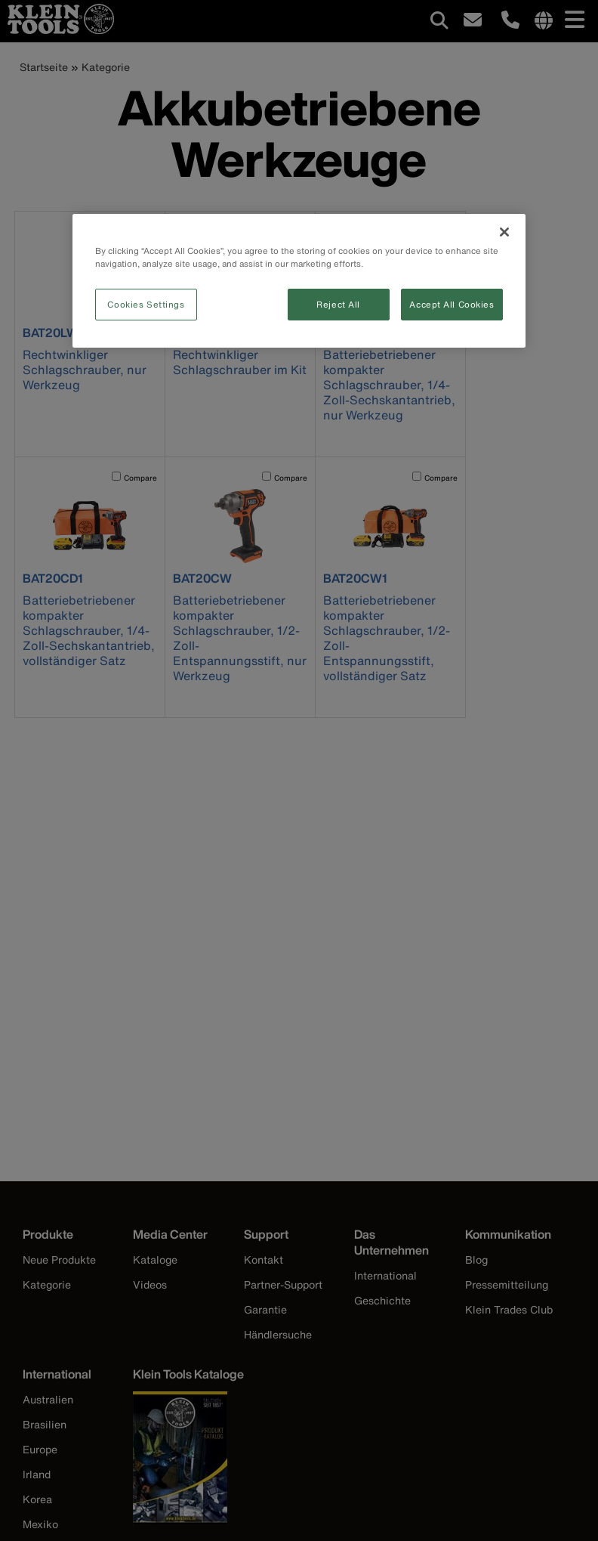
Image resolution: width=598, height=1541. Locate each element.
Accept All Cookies (451, 304)
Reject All (338, 304)
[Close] (504, 232)
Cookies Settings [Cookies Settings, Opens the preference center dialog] (145, 304)
